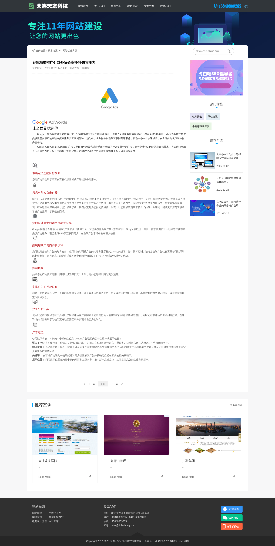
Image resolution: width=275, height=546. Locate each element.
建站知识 (132, 6)
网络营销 (37, 517)
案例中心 (116, 6)
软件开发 (197, 116)
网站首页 (83, 6)
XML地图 (184, 541)
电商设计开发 (39, 521)
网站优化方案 (70, 50)
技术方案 (149, 6)
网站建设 (213, 116)
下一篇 (117, 384)
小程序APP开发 (200, 126)
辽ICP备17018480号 (165, 541)
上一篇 (89, 384)
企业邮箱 (54, 521)
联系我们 (165, 6)
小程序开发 (55, 512)
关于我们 (99, 6)
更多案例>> (236, 405)
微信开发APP (56, 517)
